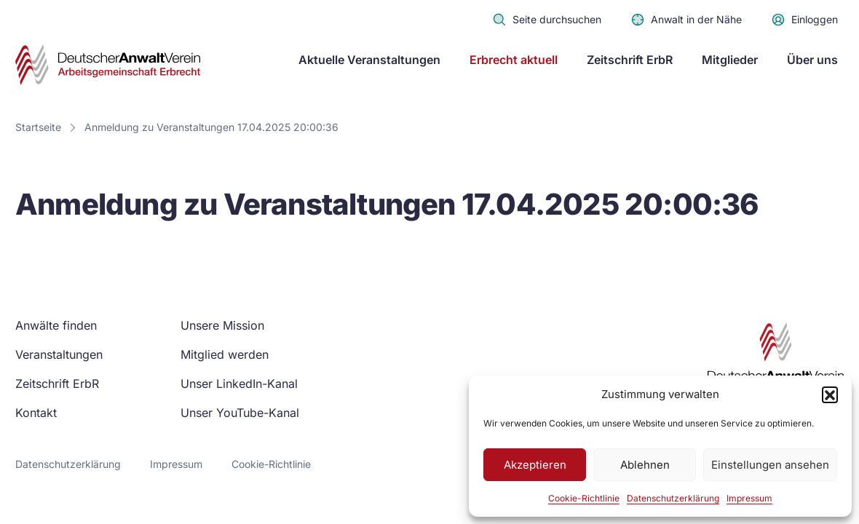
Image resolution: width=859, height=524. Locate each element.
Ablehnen (645, 465)
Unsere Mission (222, 325)
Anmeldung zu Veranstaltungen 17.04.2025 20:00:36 (211, 127)
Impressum (749, 498)
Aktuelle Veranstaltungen (369, 59)
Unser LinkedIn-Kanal (239, 383)
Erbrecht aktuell (514, 59)
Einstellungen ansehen (770, 465)
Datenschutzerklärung (673, 498)
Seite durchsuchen (546, 19)
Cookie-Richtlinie (583, 498)
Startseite (38, 127)
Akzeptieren (535, 465)
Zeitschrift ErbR (630, 59)
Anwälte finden (56, 325)
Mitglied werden (225, 354)
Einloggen (804, 19)
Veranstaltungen (59, 354)
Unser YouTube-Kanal (240, 412)
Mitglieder (730, 59)
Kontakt (36, 412)
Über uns (812, 59)
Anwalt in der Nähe (686, 19)
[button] (830, 394)
